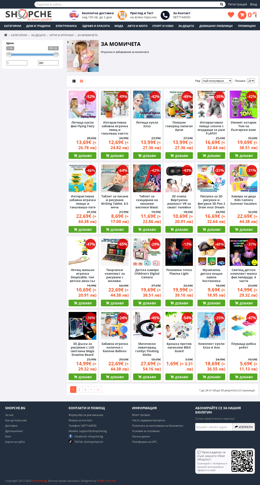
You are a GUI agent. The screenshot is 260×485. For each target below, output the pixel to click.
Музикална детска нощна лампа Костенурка (211, 275)
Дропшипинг (14, 431)
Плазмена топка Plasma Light (179, 271)
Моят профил (141, 415)
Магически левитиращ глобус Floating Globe (147, 349)
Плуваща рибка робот (243, 345)
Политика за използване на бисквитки (157, 426)
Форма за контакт (80, 420)
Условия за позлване (146, 431)
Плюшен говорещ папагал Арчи (179, 126)
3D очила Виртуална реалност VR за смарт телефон (179, 201)
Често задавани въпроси (148, 420)
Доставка (11, 426)
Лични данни (141, 436)
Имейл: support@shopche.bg (88, 431)
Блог (8, 436)
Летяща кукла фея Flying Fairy (82, 124)
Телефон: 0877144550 (82, 426)
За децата (186, 26)
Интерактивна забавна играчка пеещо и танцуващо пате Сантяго (82, 203)
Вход (253, 4)
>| (98, 389)
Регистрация (237, 4)
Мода (118, 26)
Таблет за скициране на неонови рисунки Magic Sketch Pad (146, 203)
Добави (85, 156)
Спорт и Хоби (163, 26)
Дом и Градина (38, 26)
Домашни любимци (216, 26)
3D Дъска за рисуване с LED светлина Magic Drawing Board (83, 349)
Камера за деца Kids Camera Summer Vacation (243, 199)
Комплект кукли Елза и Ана (211, 345)
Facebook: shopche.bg (86, 436)
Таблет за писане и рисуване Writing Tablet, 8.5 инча (114, 201)
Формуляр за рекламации (86, 415)
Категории (12, 26)
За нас (9, 415)
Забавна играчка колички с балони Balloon (114, 347)
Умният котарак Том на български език (244, 126)
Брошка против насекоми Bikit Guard (179, 347)
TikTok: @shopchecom (86, 442)
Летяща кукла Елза (147, 124)
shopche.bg (39, 481)
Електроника (66, 26)
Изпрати (244, 427)
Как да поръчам (16, 420)
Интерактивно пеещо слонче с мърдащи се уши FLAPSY (211, 128)
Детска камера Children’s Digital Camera (146, 273)
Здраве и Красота (96, 26)
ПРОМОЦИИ (247, 26)
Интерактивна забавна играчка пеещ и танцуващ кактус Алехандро (114, 130)
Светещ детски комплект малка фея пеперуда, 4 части (243, 275)
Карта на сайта (15, 442)
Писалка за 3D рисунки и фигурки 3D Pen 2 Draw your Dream (211, 201)
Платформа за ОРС (144, 442)
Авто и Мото (138, 26)
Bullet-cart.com (106, 481)
